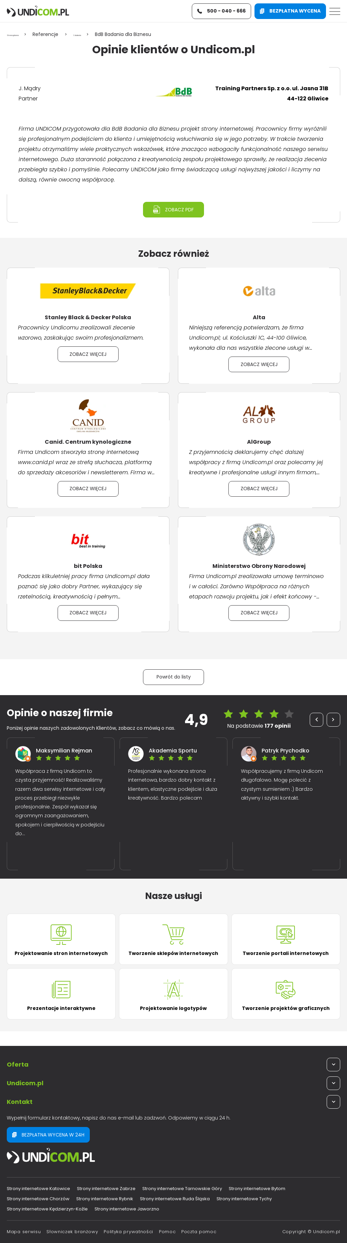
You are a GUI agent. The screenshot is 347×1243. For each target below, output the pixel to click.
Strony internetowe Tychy (244, 1199)
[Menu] (334, 12)
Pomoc (167, 1231)
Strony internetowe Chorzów (38, 1199)
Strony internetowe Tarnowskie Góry (182, 1188)
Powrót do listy (174, 679)
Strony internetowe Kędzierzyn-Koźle (47, 1209)
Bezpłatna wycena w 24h (48, 1134)
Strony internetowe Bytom (257, 1188)
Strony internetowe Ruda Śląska (175, 1199)
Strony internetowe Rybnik (104, 1199)
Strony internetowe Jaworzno (127, 1209)
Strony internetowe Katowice (38, 1188)
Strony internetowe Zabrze (106, 1188)
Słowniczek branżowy (72, 1231)
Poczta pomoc (198, 1231)
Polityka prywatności (128, 1231)
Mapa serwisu (24, 1231)
